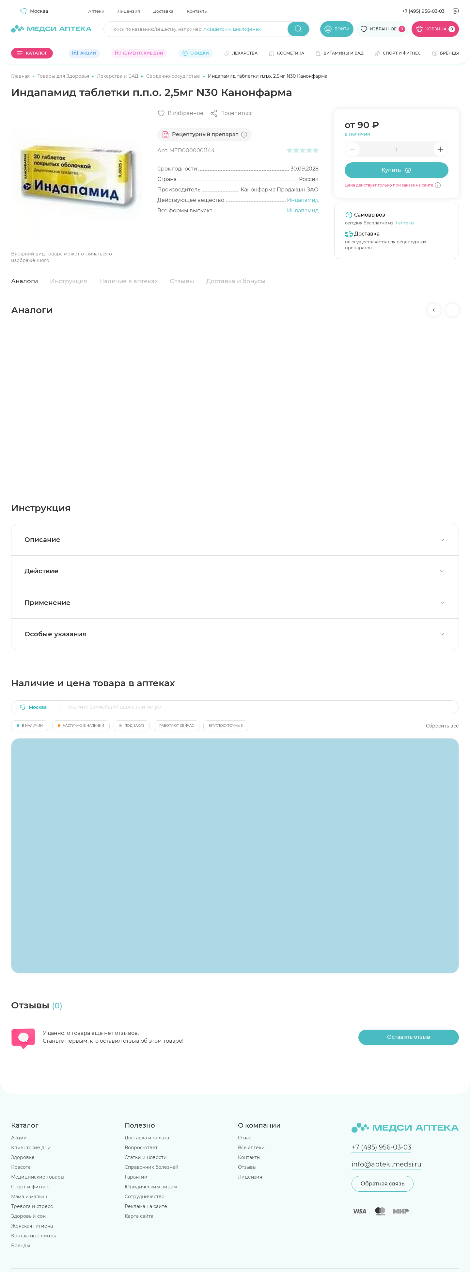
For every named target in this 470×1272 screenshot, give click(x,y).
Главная (21, 76)
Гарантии (136, 1177)
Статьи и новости (146, 1157)
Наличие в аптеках (128, 281)
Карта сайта (139, 1216)
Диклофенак (247, 29)
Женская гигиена (32, 1226)
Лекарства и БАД (118, 76)
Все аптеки (251, 1147)
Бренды (20, 1245)
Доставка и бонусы (236, 281)
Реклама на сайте (146, 1206)
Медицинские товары (37, 1177)
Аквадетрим (217, 29)
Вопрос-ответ (141, 1147)
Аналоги (24, 281)
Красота (21, 1167)
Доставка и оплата (147, 1138)
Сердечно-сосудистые (173, 76)
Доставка (163, 11)
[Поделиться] (231, 113)
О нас (244, 1138)
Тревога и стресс (32, 1206)
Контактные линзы (33, 1236)
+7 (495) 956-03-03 (423, 11)
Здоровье (23, 1157)
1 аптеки (405, 222)
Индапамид (303, 200)
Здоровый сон (28, 1216)
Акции (19, 1138)
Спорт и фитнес (30, 1187)
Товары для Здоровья (64, 76)
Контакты (197, 11)
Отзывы (182, 281)
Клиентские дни (31, 1147)
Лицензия (129, 11)
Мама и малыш (29, 1196)
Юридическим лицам (151, 1187)
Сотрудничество (144, 1196)
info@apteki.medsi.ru (386, 1164)
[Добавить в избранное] (180, 113)
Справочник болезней (152, 1167)
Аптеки (96, 11)
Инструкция (68, 281)
